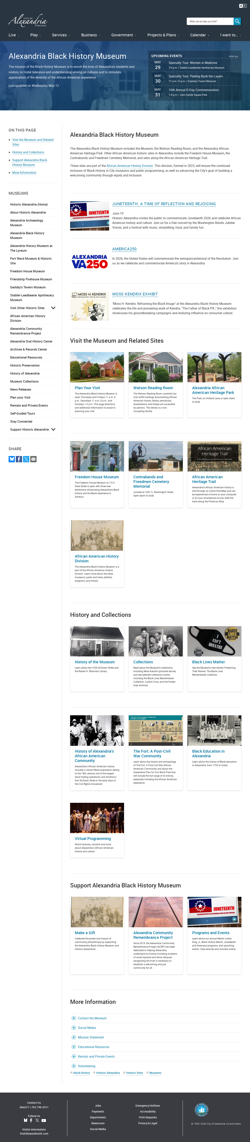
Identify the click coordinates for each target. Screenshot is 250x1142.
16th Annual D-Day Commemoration (194, 88)
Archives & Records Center (28, 347)
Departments (98, 1115)
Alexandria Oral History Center (31, 339)
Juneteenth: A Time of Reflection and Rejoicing (164, 201)
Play (34, 33)
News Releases (20, 387)
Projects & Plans (161, 33)
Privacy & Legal (147, 1121)
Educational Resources (26, 355)
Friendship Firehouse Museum (31, 277)
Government (122, 33)
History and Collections (28, 150)
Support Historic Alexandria (29, 427)
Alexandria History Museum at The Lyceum (31, 246)
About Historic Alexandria (28, 210)
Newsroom (97, 1121)
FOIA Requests (148, 1115)
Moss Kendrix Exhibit (135, 292)
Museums (155, 1071)
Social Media (87, 1026)
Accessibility (148, 1109)
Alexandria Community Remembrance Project (26, 329)
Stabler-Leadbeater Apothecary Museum (32, 295)
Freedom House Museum (27, 269)
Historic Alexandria (108, 1071)
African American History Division (27, 316)
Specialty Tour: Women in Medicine (193, 61)
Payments (98, 1109)
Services (59, 33)
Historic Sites (134, 1071)
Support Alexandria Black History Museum (29, 160)
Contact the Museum (92, 1016)
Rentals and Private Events (29, 403)
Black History (81, 1071)
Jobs (98, 1103)
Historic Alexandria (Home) (29, 202)
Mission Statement (91, 1035)
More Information (24, 170)
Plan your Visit (20, 395)
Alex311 (24, 1105)
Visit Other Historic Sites (27, 306)
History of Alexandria (25, 371)
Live (12, 33)
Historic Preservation (25, 363)
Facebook (31, 1119)
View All (233, 54)
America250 (124, 247)
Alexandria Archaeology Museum (26, 220)
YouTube (44, 1119)
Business (89, 33)
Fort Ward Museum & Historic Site (31, 258)
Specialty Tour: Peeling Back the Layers (196, 74)
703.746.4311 (40, 1105)
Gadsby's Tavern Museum (28, 285)
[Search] (237, 20)
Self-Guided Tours (22, 411)
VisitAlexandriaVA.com (34, 1132)
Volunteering (86, 1064)
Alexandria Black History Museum (27, 233)
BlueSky (25, 1119)
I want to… (229, 33)
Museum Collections (24, 379)
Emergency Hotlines (148, 1103)
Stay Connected (21, 419)
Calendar (198, 33)
